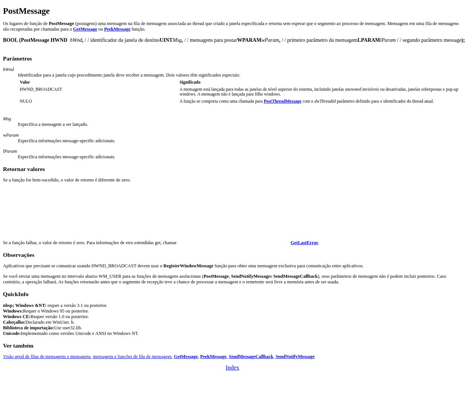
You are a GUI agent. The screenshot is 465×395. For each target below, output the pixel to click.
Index (232, 367)
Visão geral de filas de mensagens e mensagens (47, 356)
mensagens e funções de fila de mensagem (132, 356)
